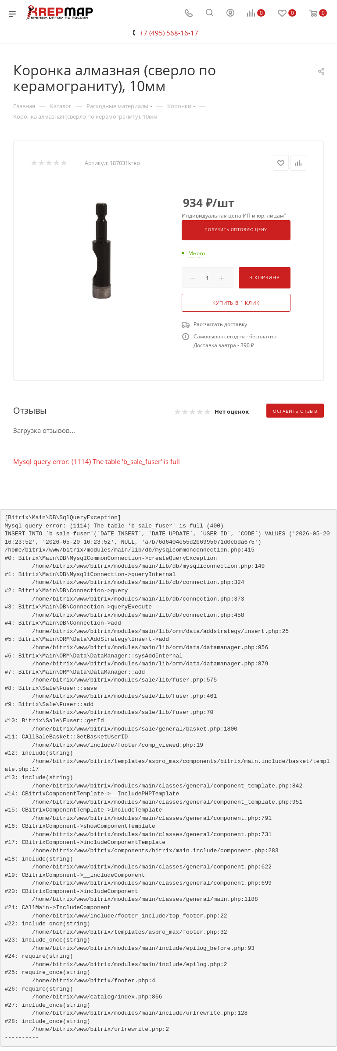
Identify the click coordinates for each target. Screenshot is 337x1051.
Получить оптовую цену (235, 229)
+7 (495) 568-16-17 (169, 32)
